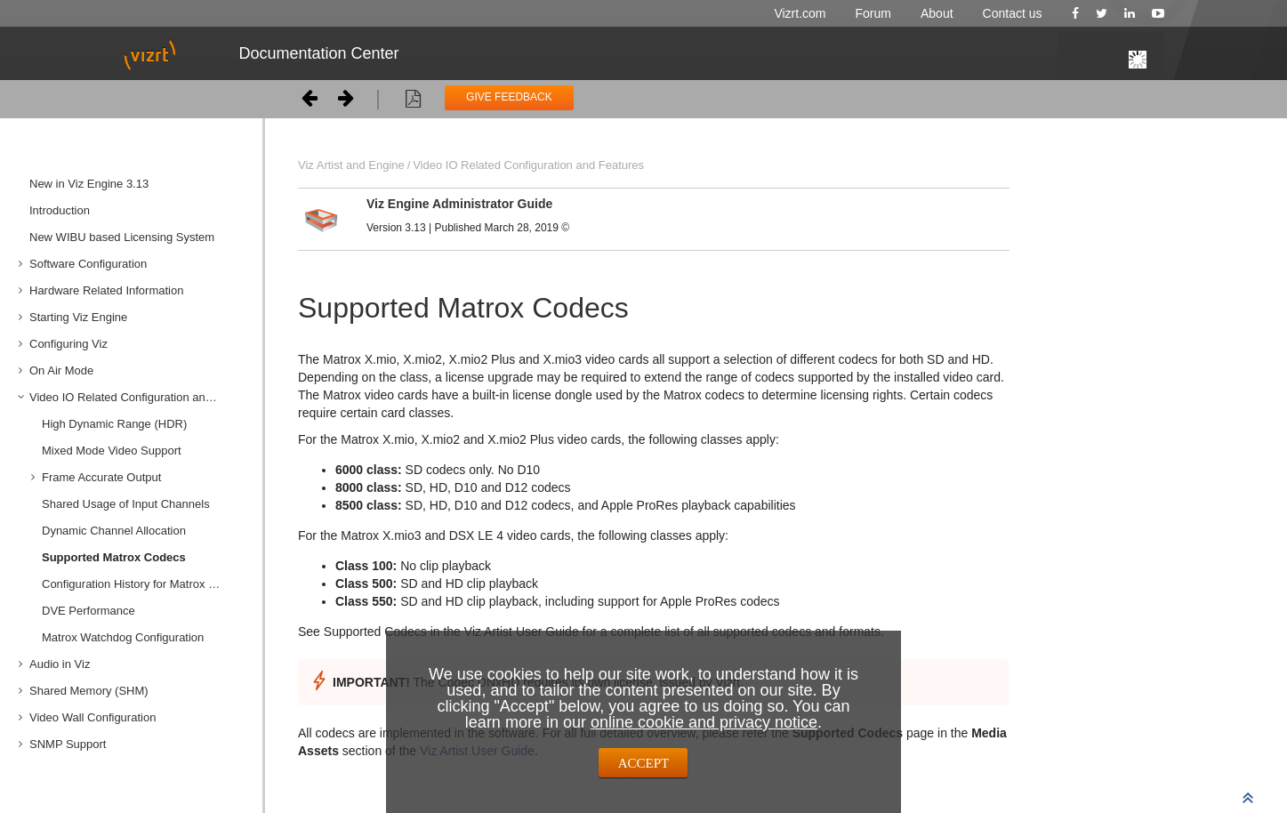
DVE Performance (88, 610)
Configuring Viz (68, 343)
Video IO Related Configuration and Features (139, 397)
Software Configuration (88, 263)
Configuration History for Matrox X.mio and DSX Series (145, 584)
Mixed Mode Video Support (111, 450)
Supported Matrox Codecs (114, 557)
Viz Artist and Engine (351, 165)
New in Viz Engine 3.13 (89, 183)
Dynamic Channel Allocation (114, 530)
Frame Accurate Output (101, 477)
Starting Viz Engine (78, 317)
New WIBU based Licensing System (121, 237)
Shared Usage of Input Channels (126, 504)
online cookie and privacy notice (704, 722)
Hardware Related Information (106, 290)
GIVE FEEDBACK (509, 97)
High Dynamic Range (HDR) (114, 424)
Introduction (59, 210)
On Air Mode (61, 370)
